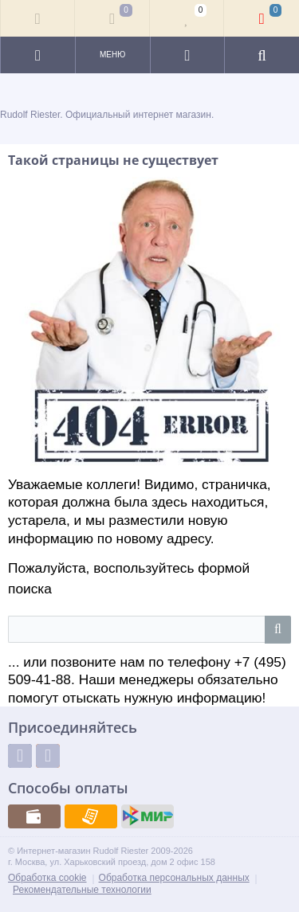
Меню (112, 54)
